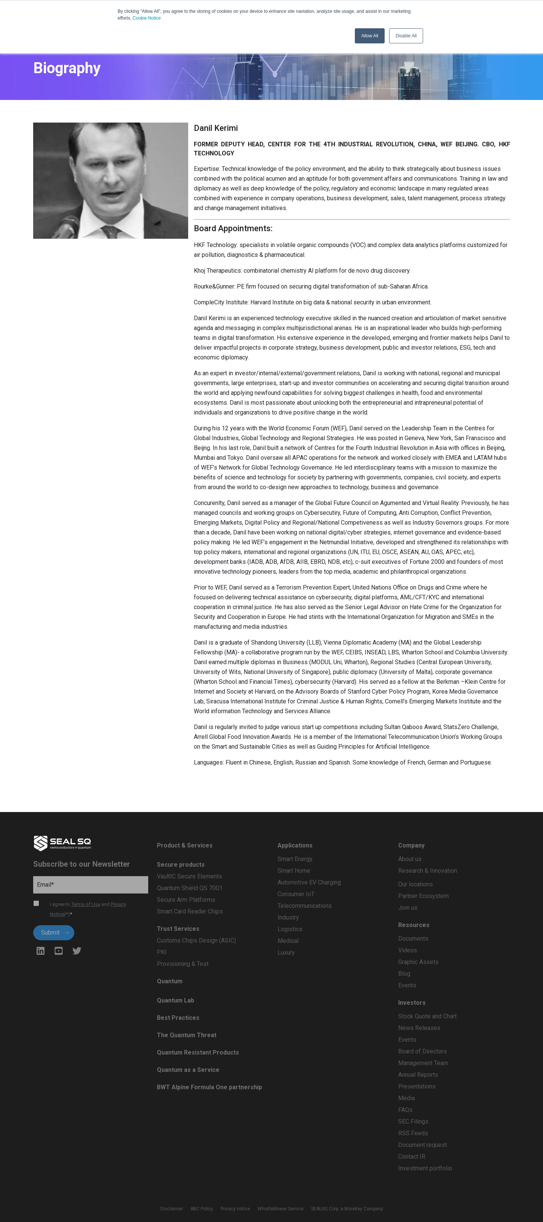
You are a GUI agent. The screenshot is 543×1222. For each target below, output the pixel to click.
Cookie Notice (147, 18)
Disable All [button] (406, 35)
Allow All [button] (369, 35)
